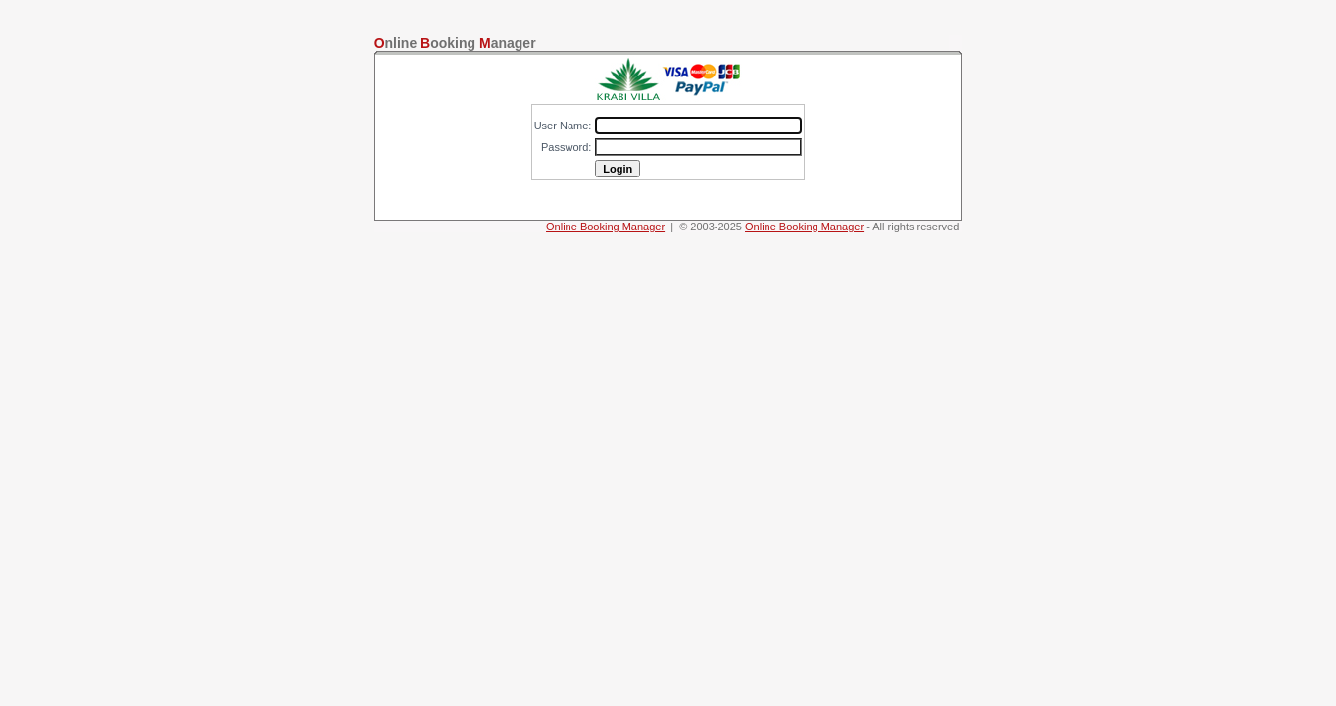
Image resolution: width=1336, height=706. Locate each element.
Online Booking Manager (605, 226)
